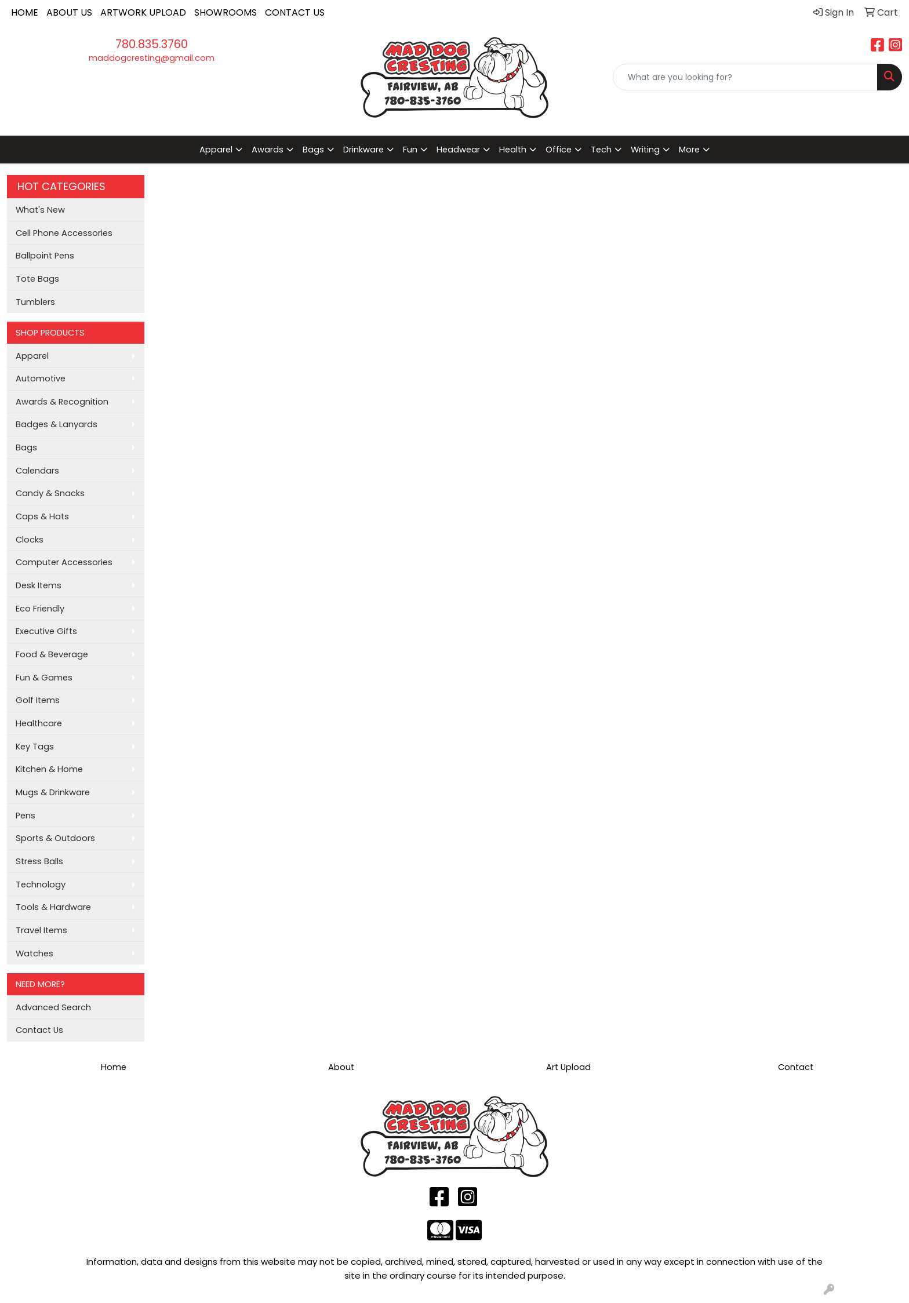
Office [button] (559, 149)
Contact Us (39, 1030)
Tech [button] (601, 149)
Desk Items (38, 585)
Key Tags (35, 746)
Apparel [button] (215, 149)
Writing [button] (645, 149)
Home (113, 1067)
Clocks (29, 539)
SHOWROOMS (225, 12)
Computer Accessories (64, 562)
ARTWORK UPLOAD (143, 12)
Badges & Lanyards (56, 424)
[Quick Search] (745, 77)
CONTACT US (295, 12)
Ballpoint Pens (45, 255)
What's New (40, 210)
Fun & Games (44, 677)
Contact (795, 1067)
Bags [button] (313, 149)
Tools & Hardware (53, 907)
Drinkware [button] (363, 149)
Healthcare (39, 723)
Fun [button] (410, 149)
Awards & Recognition (62, 401)
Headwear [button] (458, 149)
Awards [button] (267, 149)
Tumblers (35, 302)
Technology (41, 884)
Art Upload (568, 1067)
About (341, 1067)
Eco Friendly (40, 608)
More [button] (689, 149)
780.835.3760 (151, 44)
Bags (26, 447)
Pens (25, 815)
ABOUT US (69, 12)
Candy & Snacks (50, 493)
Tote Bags (37, 279)
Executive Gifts (46, 631)
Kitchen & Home (49, 769)
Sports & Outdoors (55, 838)
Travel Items (41, 930)
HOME (24, 12)
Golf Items (38, 700)
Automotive (41, 378)
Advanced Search (53, 1007)
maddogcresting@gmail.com (151, 58)
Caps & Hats (42, 516)
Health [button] (512, 149)
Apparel (32, 356)
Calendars (37, 470)
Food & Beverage (52, 654)
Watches (34, 953)
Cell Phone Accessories (64, 233)
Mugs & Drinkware (53, 792)
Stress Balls (39, 861)
